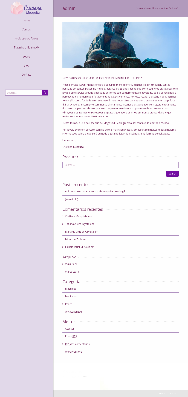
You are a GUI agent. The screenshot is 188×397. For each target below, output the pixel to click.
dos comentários (77, 344)
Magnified (70, 288)
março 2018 (72, 271)
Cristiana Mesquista (76, 216)
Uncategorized (73, 311)
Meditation (71, 296)
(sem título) (71, 199)
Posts (71, 336)
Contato (173, 393)
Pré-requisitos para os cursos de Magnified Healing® (95, 191)
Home (155, 8)
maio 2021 (71, 263)
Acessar (69, 328)
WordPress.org (73, 351)
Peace (68, 304)
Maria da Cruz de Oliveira (79, 231)
